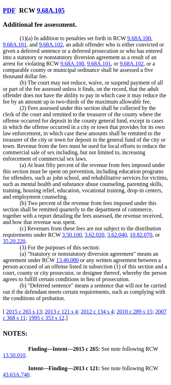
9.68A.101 (15, 45)
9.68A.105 (51, 10)
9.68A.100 (139, 38)
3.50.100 (72, 235)
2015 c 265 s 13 (24, 312)
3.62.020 (94, 235)
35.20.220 (14, 241)
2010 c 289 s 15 (134, 312)
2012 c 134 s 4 (97, 312)
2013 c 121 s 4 (61, 312)
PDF (9, 10)
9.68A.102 (51, 45)
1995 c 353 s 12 (46, 318)
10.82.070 (141, 235)
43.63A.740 (16, 375)
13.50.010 (14, 355)
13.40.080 (67, 260)
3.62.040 (117, 235)
